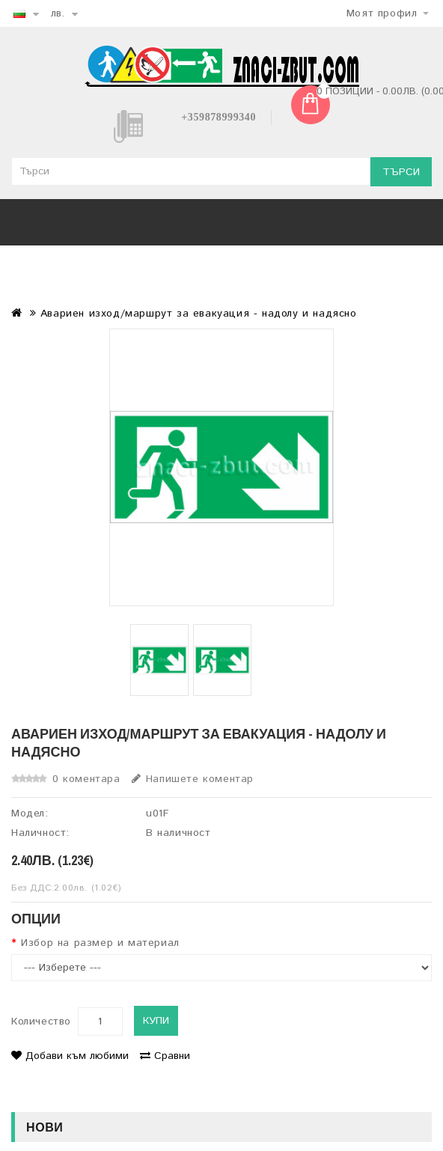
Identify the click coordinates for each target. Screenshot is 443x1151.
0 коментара (86, 779)
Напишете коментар (193, 779)
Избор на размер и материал (100, 942)
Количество (41, 1021)
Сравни (165, 1055)
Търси (401, 172)
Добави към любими (70, 1055)
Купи (156, 1020)
